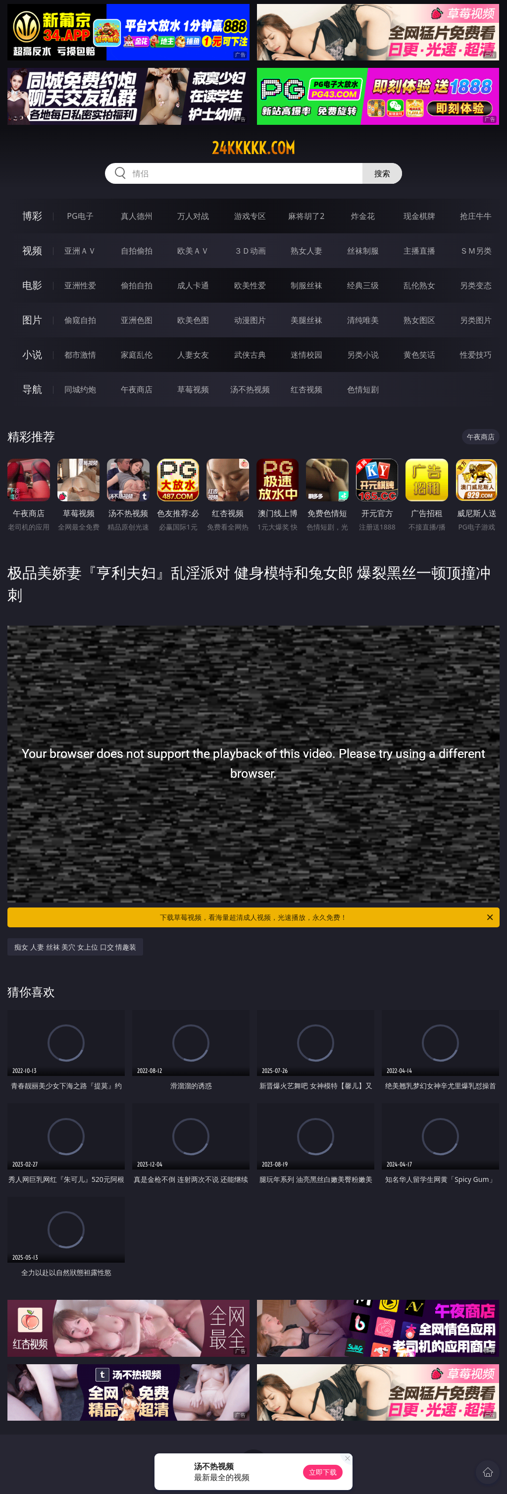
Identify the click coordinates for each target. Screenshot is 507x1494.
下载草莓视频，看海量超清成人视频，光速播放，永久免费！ (327, 917)
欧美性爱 (250, 285)
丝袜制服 (363, 250)
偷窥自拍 (80, 320)
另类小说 (363, 354)
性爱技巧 (476, 354)
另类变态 (476, 285)
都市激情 (80, 354)
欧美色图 (193, 320)
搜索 (382, 173)
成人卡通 (193, 285)
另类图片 (476, 320)
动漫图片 (250, 320)
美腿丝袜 (306, 320)
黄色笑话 (419, 354)
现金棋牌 (419, 216)
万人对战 (193, 216)
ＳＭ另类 (476, 250)
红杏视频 (306, 389)
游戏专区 (250, 216)
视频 (32, 250)
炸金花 (363, 216)
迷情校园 (306, 354)
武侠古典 (250, 354)
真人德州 (136, 216)
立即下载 (323, 1472)
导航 (32, 389)
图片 (32, 319)
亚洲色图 (136, 320)
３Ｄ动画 (250, 250)
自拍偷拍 (136, 250)
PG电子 (80, 216)
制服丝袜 (306, 285)
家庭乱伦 (136, 354)
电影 (32, 285)
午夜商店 (136, 389)
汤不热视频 (250, 389)
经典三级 (363, 285)
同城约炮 (80, 389)
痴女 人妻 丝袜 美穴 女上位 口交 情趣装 (75, 947)
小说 (32, 354)
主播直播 (419, 250)
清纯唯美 (363, 320)
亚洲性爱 (80, 285)
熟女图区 (419, 320)
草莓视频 (193, 389)
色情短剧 (363, 389)
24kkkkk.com (253, 148)
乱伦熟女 (419, 285)
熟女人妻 (306, 250)
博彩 (32, 215)
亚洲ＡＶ (80, 250)
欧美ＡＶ (193, 250)
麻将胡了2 (306, 216)
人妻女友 (193, 354)
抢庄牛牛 (476, 216)
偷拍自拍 (136, 285)
